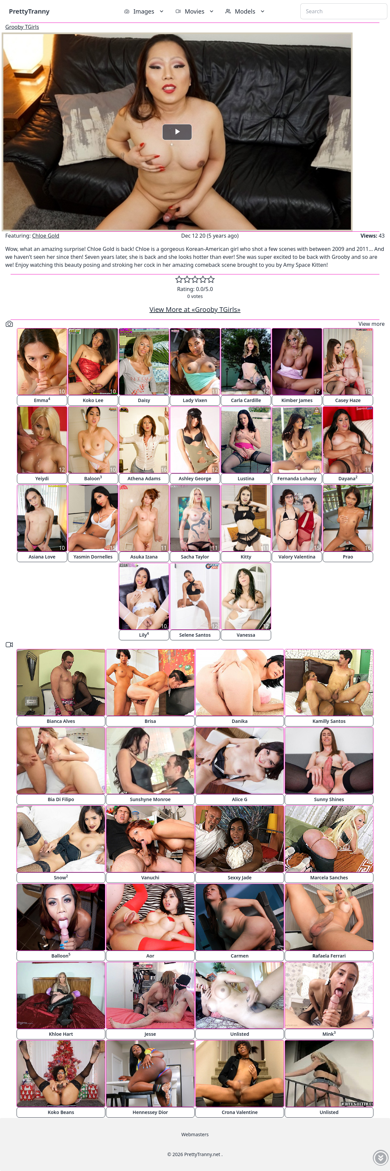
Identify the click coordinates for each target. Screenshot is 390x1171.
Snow (61, 877)
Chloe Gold (45, 235)
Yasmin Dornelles (93, 557)
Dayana (347, 478)
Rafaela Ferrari (329, 956)
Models (245, 11)
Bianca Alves (61, 721)
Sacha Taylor (195, 557)
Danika (240, 721)
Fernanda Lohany (297, 478)
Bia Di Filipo (61, 799)
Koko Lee (93, 400)
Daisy (144, 400)
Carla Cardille (246, 400)
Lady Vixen (195, 400)
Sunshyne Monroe (150, 799)
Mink (329, 1033)
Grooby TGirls (22, 26)
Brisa (150, 721)
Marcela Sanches (329, 877)
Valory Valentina (296, 557)
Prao (348, 557)
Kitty (246, 557)
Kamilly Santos (329, 721)
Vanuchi (150, 877)
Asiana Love (41, 557)
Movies (195, 11)
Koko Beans (61, 1112)
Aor (150, 956)
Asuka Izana (144, 557)
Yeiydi (42, 478)
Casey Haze (348, 400)
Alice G (239, 799)
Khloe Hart (61, 1034)
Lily (144, 634)
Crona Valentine (240, 1112)
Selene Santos (195, 635)
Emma (42, 399)
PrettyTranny (29, 11)
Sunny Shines (329, 799)
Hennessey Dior (150, 1112)
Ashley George (195, 478)
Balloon (61, 955)
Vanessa (246, 635)
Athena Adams (144, 478)
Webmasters (195, 1134)
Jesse (150, 1034)
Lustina (246, 478)
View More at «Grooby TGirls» (195, 309)
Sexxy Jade (240, 877)
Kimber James (297, 400)
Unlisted (239, 1034)
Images (144, 11)
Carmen (240, 956)
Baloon (93, 478)
